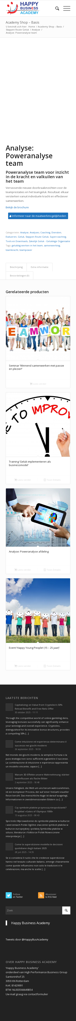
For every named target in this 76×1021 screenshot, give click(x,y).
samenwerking (52, 245)
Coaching (45, 232)
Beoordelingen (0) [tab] (19, 275)
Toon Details (52, 480)
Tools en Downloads (17, 241)
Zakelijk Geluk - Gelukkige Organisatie (49, 241)
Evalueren (11, 236)
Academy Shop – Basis (22, 22)
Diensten (56, 232)
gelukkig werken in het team (27, 245)
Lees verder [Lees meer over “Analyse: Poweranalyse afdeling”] (22, 570)
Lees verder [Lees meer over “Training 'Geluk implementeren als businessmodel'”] (22, 480)
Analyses (34, 232)
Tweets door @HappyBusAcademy (27, 939)
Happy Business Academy (30, 923)
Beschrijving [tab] (16, 267)
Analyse (36, 29)
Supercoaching (58, 236)
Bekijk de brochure (17, 207)
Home (31, 26)
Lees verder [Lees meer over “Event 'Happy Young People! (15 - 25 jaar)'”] (22, 666)
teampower (25, 249)
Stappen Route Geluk (17, 29)
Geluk (21, 236)
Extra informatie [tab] (39, 267)
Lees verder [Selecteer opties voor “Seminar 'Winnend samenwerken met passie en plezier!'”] (38, 384)
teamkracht (12, 249)
